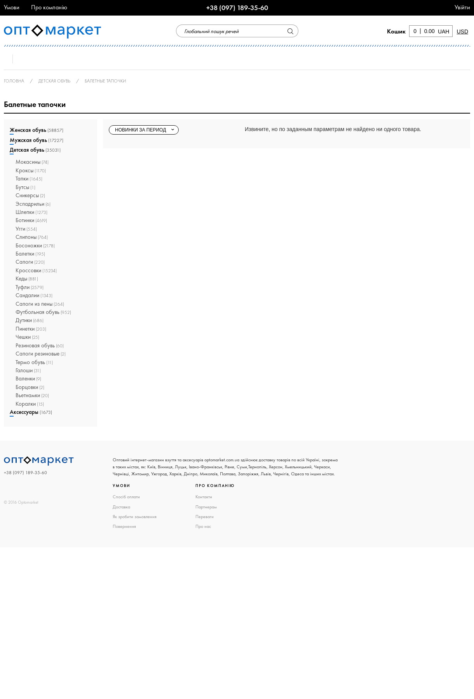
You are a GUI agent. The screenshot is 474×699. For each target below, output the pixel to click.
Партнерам (206, 507)
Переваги (204, 516)
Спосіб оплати (126, 497)
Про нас (203, 526)
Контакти (203, 497)
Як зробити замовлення (135, 516)
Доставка (121, 507)
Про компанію (49, 7)
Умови (11, 7)
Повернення (124, 526)
